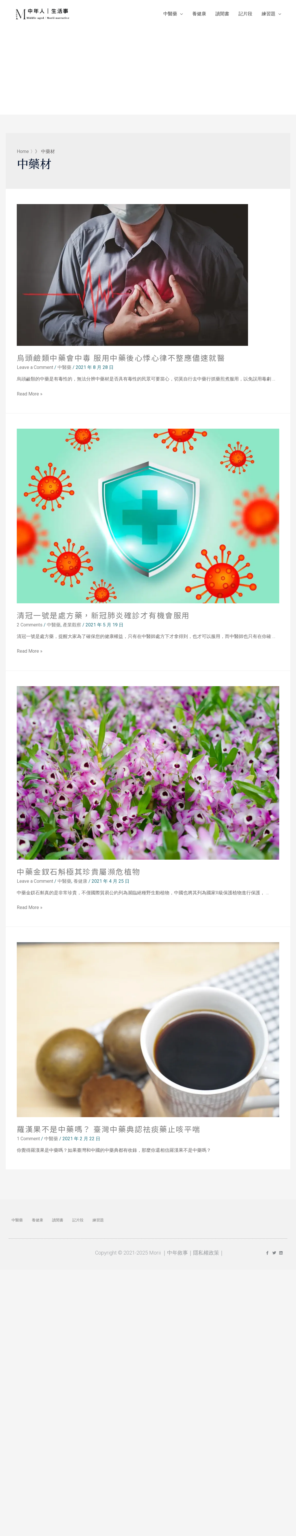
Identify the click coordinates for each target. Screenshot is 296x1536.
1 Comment (28, 1141)
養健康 (199, 15)
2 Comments (29, 628)
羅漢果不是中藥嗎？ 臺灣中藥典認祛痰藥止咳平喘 (109, 1131)
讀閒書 (222, 15)
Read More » (29, 397)
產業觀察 (72, 628)
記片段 (245, 15)
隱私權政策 (206, 1256)
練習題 (268, 15)
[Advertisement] (148, 69)
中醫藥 (170, 15)
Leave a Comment (35, 370)
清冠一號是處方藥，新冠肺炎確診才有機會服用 (103, 618)
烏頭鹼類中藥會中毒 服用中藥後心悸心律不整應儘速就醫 (121, 360)
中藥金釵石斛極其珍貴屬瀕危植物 (78, 874)
